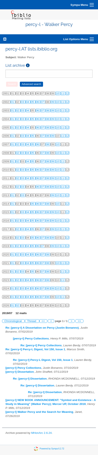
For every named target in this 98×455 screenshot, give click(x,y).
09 (53, 102)
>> (79, 321)
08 (48, 110)
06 (38, 102)
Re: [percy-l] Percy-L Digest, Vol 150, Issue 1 (35, 349)
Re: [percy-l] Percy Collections (41, 345)
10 (58, 93)
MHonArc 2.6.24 (41, 432)
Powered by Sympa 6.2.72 (52, 448)
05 (33, 102)
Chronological (13, 321)
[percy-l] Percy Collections (31, 338)
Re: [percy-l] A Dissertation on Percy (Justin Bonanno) (42, 327)
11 (63, 93)
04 (28, 102)
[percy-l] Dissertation (19, 371)
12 (67, 93)
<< (43, 321)
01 (13, 102)
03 (23, 102)
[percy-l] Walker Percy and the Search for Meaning (39, 411)
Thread (32, 321)
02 (18, 110)
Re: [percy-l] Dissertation (30, 378)
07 (43, 102)
